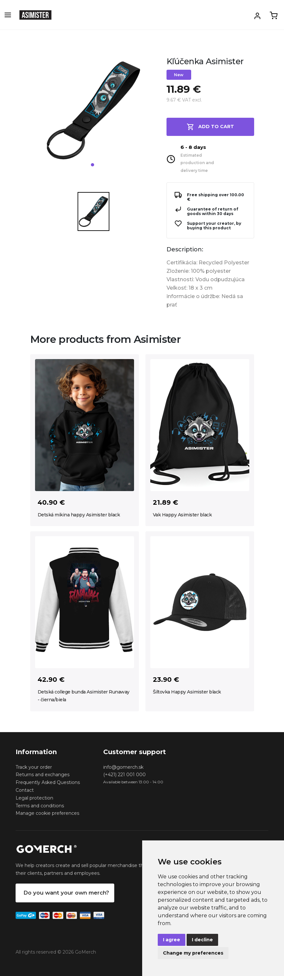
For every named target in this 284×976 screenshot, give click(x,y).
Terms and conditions (40, 806)
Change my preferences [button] (193, 953)
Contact (25, 790)
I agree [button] (171, 940)
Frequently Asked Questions (48, 782)
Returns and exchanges (42, 774)
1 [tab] (92, 165)
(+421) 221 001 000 (124, 774)
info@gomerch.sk (123, 767)
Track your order (34, 767)
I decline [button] (202, 940)
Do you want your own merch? (66, 892)
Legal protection (34, 798)
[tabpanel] (93, 112)
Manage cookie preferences (47, 813)
